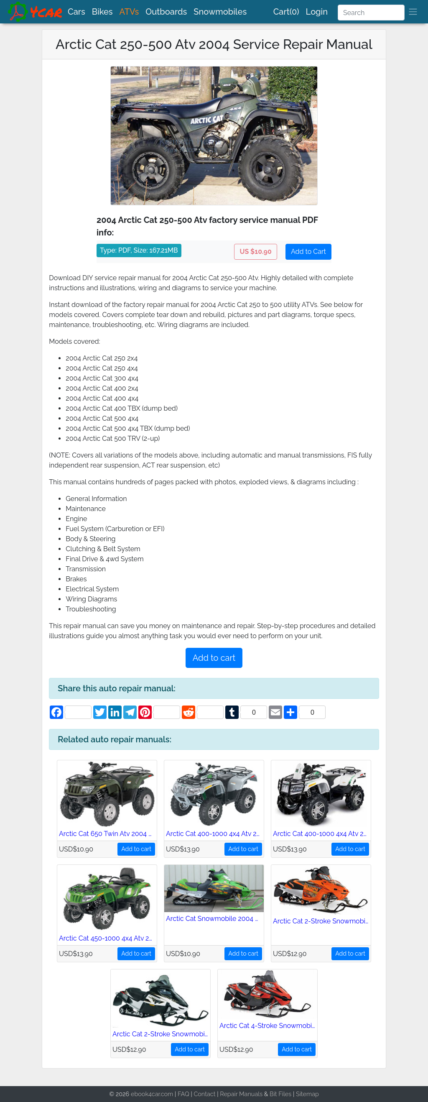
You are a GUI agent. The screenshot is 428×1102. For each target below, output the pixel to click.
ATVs (129, 12)
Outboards (166, 12)
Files (284, 1093)
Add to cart (214, 658)
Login (317, 12)
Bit (273, 1093)
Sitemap (307, 1093)
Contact (204, 1093)
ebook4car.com (152, 1093)
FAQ (183, 1093)
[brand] (35, 12)
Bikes (102, 12)
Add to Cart (308, 252)
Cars (76, 12)
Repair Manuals (241, 1093)
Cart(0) (286, 12)
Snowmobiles (220, 12)
